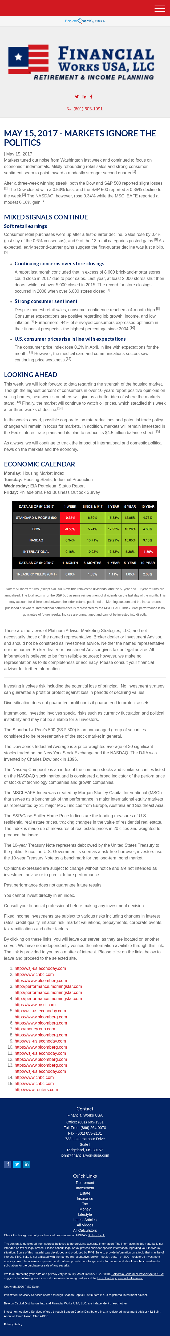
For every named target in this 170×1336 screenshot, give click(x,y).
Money (85, 1209)
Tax (85, 1204)
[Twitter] (77, 97)
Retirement (85, 1183)
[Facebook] (91, 97)
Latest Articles (84, 1220)
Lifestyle (85, 1214)
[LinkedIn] (84, 97)
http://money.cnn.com (35, 1029)
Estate (85, 1193)
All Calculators (85, 1230)
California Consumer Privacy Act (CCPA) (137, 1274)
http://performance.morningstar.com (48, 986)
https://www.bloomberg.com (41, 980)
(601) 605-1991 (85, 109)
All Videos (85, 1225)
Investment (85, 1188)
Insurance (85, 1198)
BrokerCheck (96, 1235)
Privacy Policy (13, 1324)
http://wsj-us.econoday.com (40, 968)
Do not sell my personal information (120, 1278)
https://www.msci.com (35, 1004)
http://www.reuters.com (36, 1089)
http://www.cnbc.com (34, 974)
